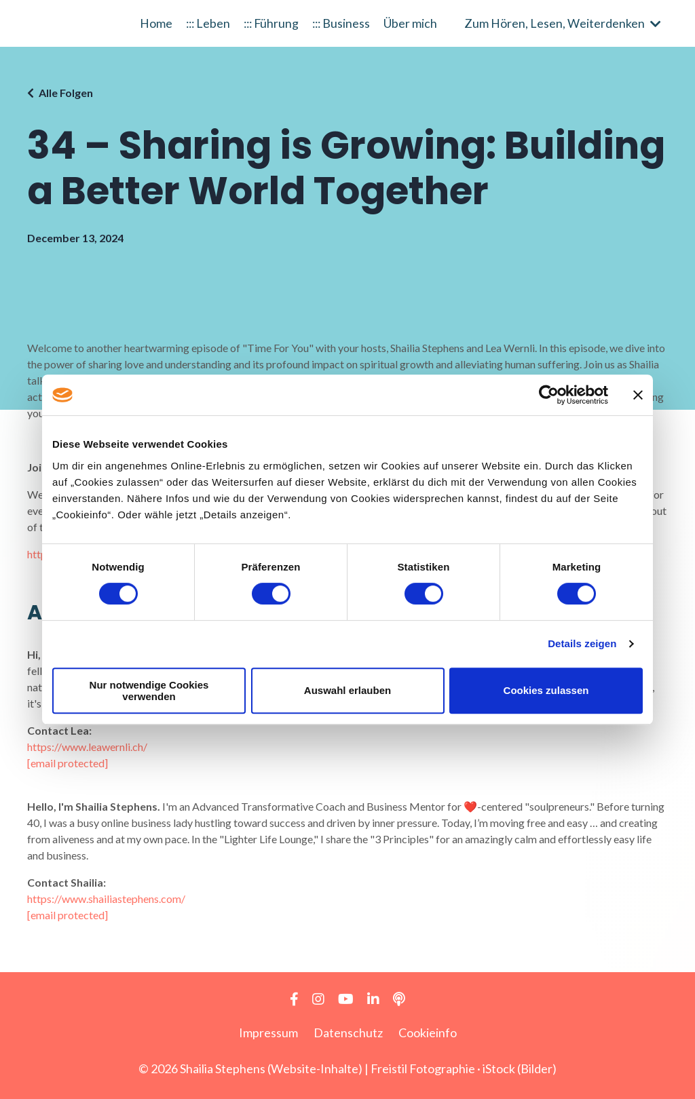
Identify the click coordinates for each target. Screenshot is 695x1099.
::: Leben (206, 23)
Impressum (268, 1032)
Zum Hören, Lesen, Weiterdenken (562, 23)
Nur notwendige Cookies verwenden (149, 690)
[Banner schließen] (638, 395)
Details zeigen (582, 643)
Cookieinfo (427, 1032)
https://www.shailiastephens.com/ (106, 898)
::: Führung (271, 23)
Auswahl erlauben (347, 690)
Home (152, 23)
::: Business (343, 23)
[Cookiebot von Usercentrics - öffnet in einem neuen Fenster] (548, 395)
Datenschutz (348, 1032)
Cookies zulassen (546, 690)
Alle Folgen (66, 92)
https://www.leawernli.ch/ (87, 746)
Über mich (413, 23)
